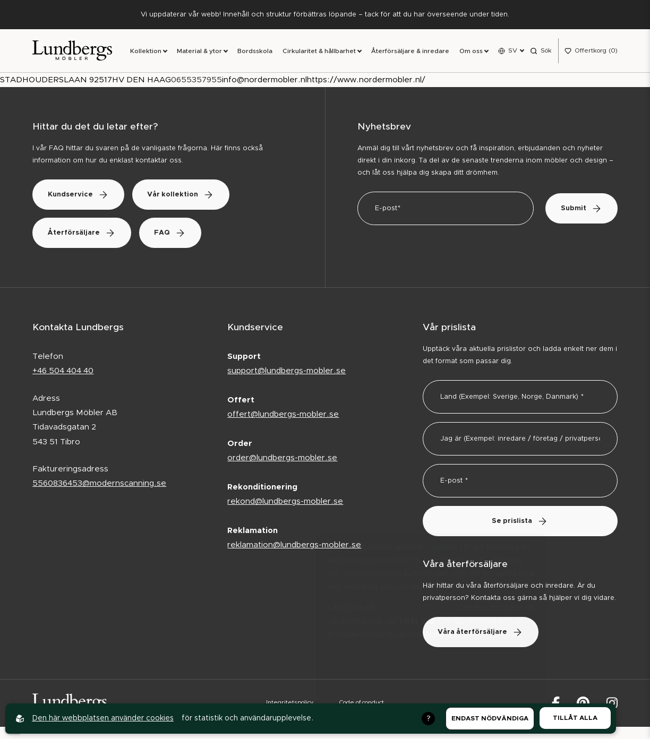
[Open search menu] (541, 51)
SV (512, 50)
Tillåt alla (575, 718)
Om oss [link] (471, 51)
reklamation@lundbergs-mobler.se (294, 546)
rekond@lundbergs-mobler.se (285, 502)
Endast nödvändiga (489, 718)
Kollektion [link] (145, 51)
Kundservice (79, 195)
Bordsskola (254, 51)
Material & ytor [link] (199, 51)
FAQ (173, 233)
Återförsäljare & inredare (410, 51)
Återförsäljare (82, 233)
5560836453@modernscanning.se (99, 484)
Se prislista (520, 521)
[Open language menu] (511, 51)
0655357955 (196, 80)
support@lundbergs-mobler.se (286, 371)
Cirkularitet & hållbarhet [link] (319, 51)
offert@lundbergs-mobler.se (283, 415)
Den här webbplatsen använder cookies (103, 718)
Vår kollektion (184, 195)
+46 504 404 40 (62, 371)
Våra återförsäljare (482, 632)
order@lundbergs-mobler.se (282, 459)
